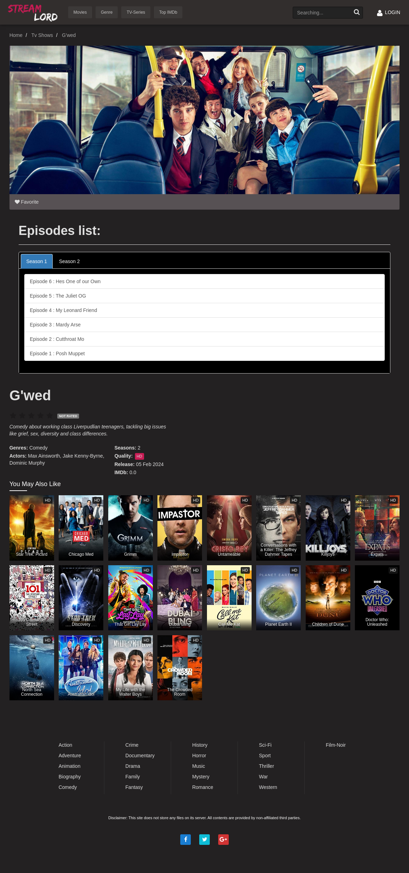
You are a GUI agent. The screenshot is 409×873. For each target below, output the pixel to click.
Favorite (27, 202)
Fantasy (134, 787)
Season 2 (69, 261)
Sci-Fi (265, 745)
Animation (69, 766)
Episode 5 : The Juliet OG (58, 296)
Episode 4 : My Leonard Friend (63, 310)
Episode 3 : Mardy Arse (55, 324)
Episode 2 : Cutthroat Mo (57, 339)
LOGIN (388, 12)
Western (268, 787)
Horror (199, 755)
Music (198, 766)
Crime (131, 745)
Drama (132, 766)
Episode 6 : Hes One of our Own (65, 281)
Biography (70, 776)
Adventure (70, 755)
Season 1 (36, 261)
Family (132, 776)
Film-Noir (336, 745)
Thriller (266, 766)
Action (65, 745)
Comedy (38, 448)
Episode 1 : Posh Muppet (57, 353)
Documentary (140, 755)
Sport (265, 755)
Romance (202, 787)
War (263, 776)
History (200, 745)
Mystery (200, 776)
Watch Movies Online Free (34, 11)
